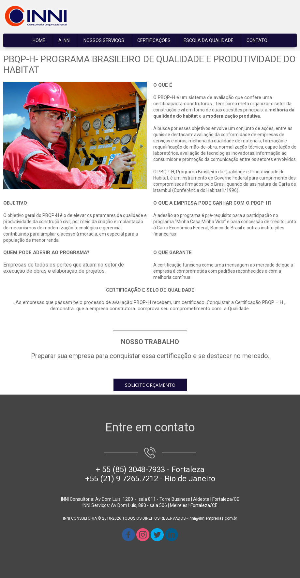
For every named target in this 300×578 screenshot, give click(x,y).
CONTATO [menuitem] (257, 40)
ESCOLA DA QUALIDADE (208, 40)
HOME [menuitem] (39, 40)
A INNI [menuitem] (64, 40)
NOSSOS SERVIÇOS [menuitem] (103, 40)
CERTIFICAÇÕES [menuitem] (154, 40)
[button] (150, 385)
